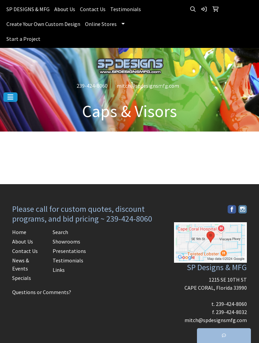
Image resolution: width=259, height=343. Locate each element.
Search (60, 232)
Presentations (69, 251)
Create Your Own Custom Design (43, 24)
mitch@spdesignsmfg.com (148, 85)
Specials (21, 278)
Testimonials (125, 9)
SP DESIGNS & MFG (28, 9)
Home (19, 232)
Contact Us (93, 9)
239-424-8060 (92, 85)
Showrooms (66, 241)
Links (59, 269)
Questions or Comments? (41, 292)
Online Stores (101, 24)
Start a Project (23, 38)
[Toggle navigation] (10, 97)
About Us (64, 9)
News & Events (20, 264)
